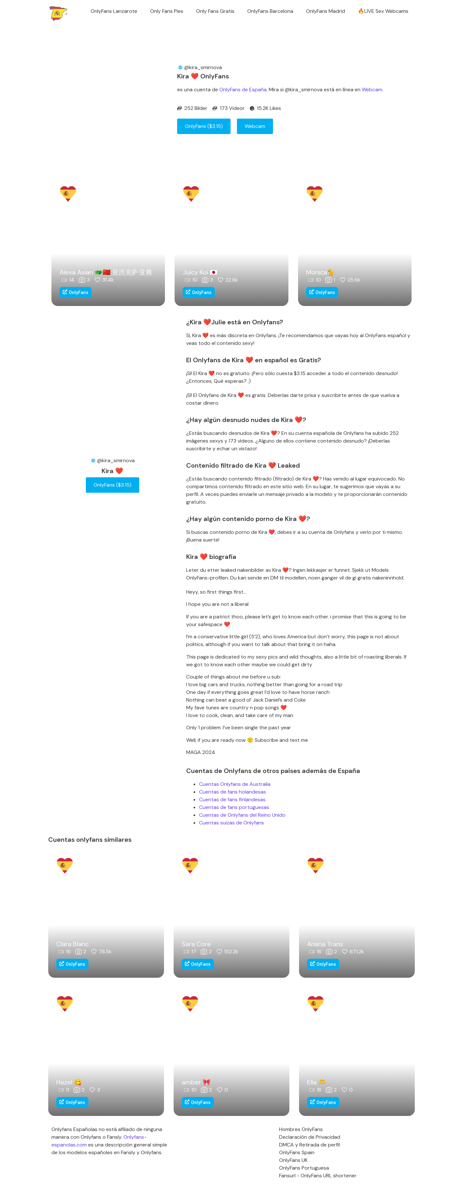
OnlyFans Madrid (325, 11)
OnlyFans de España (243, 89)
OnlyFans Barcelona (270, 11)
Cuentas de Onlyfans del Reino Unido (242, 815)
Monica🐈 (320, 272)
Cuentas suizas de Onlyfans (231, 822)
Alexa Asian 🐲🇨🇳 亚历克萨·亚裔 (105, 272)
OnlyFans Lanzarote (114, 11)
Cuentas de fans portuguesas (234, 807)
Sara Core (196, 944)
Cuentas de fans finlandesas (232, 799)
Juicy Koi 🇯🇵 (200, 272)
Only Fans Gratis (215, 11)
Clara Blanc (72, 944)
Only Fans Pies (166, 11)
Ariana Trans (325, 944)
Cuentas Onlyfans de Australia (234, 784)
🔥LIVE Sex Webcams (383, 11)
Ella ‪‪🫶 (316, 1082)
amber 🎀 (196, 1082)
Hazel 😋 (69, 1082)
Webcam (372, 89)
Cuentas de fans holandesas (232, 791)
